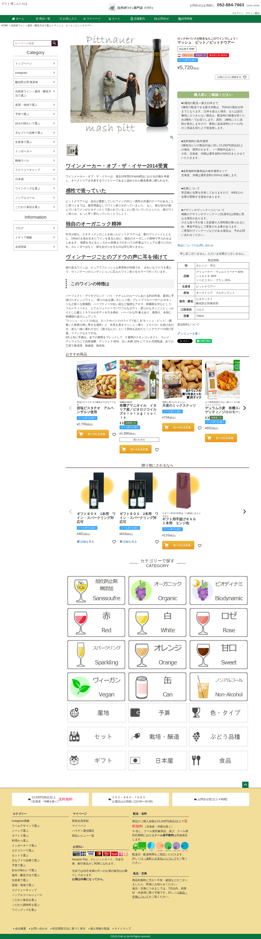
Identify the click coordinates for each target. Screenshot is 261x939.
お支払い (78, 846)
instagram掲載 (20, 820)
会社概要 (20, 928)
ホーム (18, 18)
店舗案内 (138, 18)
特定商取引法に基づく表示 (68, 928)
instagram (21, 72)
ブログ (19, 228)
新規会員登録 (80, 820)
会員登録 (20, 246)
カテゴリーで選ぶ (23, 850)
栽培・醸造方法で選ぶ (26, 875)
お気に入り (68, 18)
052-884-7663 (230, 4)
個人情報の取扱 (100, 928)
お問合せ (161, 18)
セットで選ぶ (20, 855)
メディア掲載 (23, 237)
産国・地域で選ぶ (26, 104)
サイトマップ (122, 928)
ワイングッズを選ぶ (27, 188)
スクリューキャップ (27, 169)
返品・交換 (140, 873)
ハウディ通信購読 (83, 830)
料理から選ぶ (20, 840)
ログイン (238, 13)
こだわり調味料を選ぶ (26, 904)
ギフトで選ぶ (20, 835)
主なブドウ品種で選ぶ (29, 132)
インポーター (23, 151)
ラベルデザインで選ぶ (26, 825)
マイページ (92, 18)
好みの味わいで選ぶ (27, 123)
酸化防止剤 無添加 (26, 82)
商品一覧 (43, 18)
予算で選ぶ (22, 114)
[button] (70, 408)
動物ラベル (22, 160)
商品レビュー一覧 (83, 835)
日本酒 (19, 179)
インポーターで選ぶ (24, 845)
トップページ (23, 63)
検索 (54, 43)
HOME (4, 25)
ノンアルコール (25, 197)
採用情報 (185, 18)
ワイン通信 (253, 13)
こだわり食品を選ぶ (27, 207)
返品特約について (188, 324)
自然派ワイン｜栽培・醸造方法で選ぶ (31, 25)
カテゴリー (20, 813)
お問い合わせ (39, 928)
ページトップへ (245, 785)
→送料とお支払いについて (160, 858)
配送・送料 (140, 813)
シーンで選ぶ (20, 830)
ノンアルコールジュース (27, 894)
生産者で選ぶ (23, 142)
